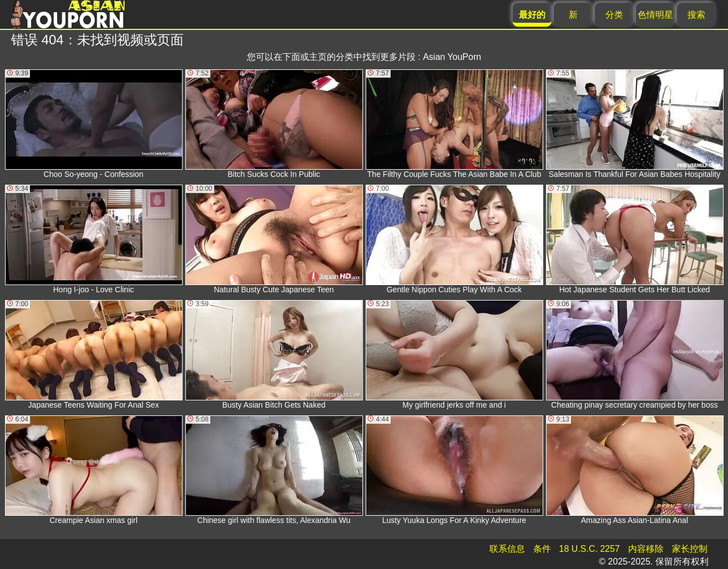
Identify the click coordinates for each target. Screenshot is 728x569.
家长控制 (689, 548)
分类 (614, 14)
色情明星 (655, 14)
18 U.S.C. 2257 (589, 548)
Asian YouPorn (452, 57)
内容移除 (646, 548)
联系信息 (507, 548)
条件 (542, 548)
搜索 (696, 14)
